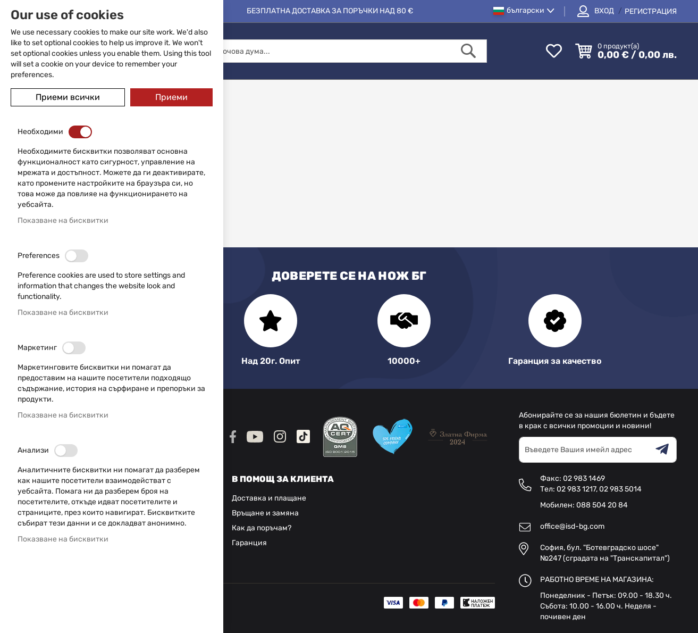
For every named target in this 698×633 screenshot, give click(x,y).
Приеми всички (68, 97)
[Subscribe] (666, 450)
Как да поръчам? (261, 527)
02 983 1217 (576, 489)
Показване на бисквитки (63, 220)
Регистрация (651, 11)
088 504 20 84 (602, 505)
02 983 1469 (584, 478)
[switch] (80, 132)
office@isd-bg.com (572, 526)
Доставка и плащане (269, 498)
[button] (523, 10)
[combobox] (327, 51)
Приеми (171, 97)
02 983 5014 (620, 489)
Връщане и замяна (265, 513)
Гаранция (249, 542)
